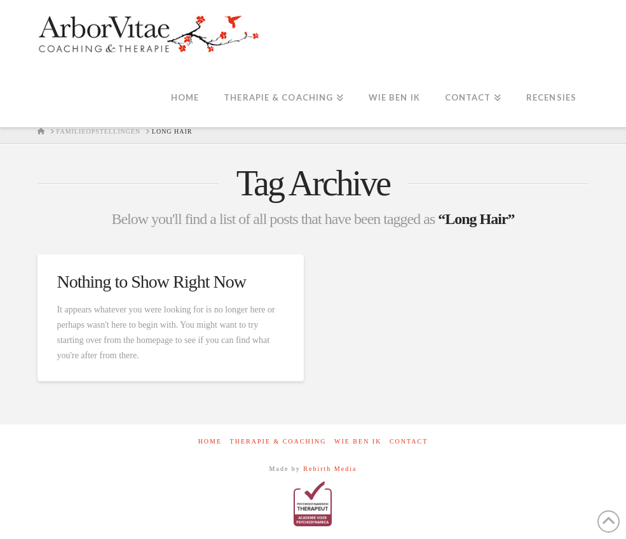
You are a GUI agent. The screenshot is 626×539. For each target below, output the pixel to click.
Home (210, 441)
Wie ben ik (357, 441)
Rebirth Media (330, 468)
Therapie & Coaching (278, 441)
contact (409, 441)
